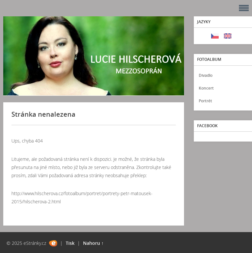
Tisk (70, 243)
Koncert (206, 88)
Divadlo (205, 75)
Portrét (205, 101)
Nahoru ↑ (93, 243)
